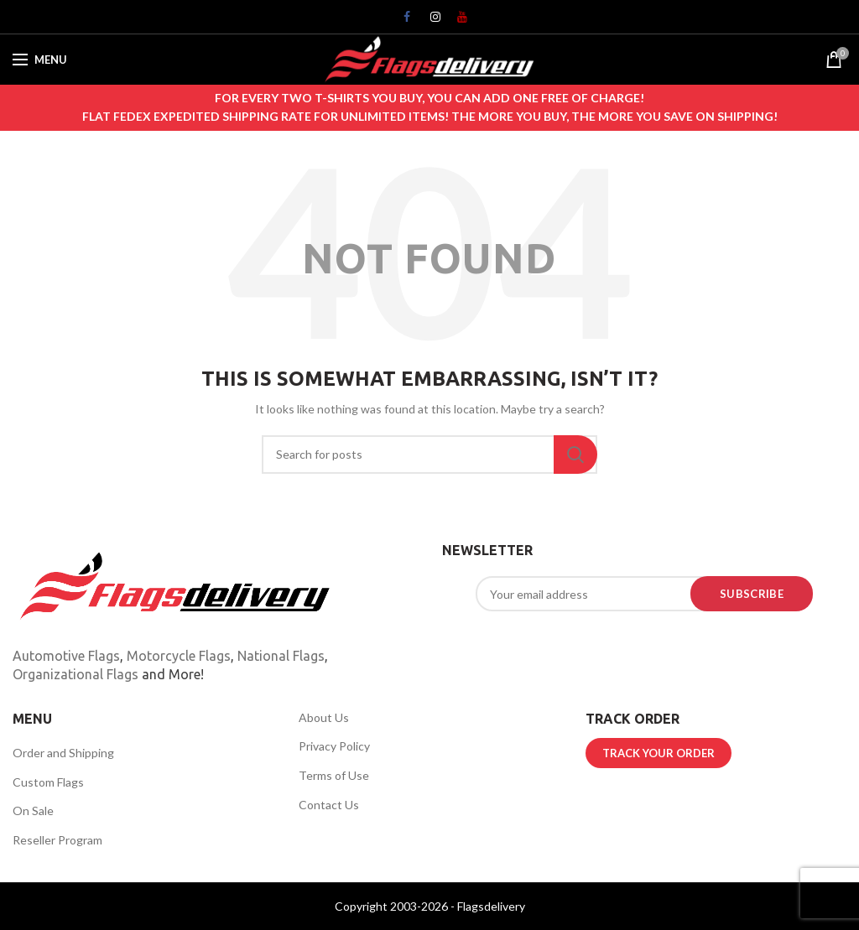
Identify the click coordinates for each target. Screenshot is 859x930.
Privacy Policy (334, 746)
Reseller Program (57, 840)
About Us (324, 717)
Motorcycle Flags (179, 655)
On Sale (33, 810)
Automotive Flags (66, 655)
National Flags (281, 655)
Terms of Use (334, 775)
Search (575, 454)
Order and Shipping (63, 753)
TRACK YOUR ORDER (658, 753)
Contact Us (329, 805)
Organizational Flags (75, 674)
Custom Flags (48, 782)
